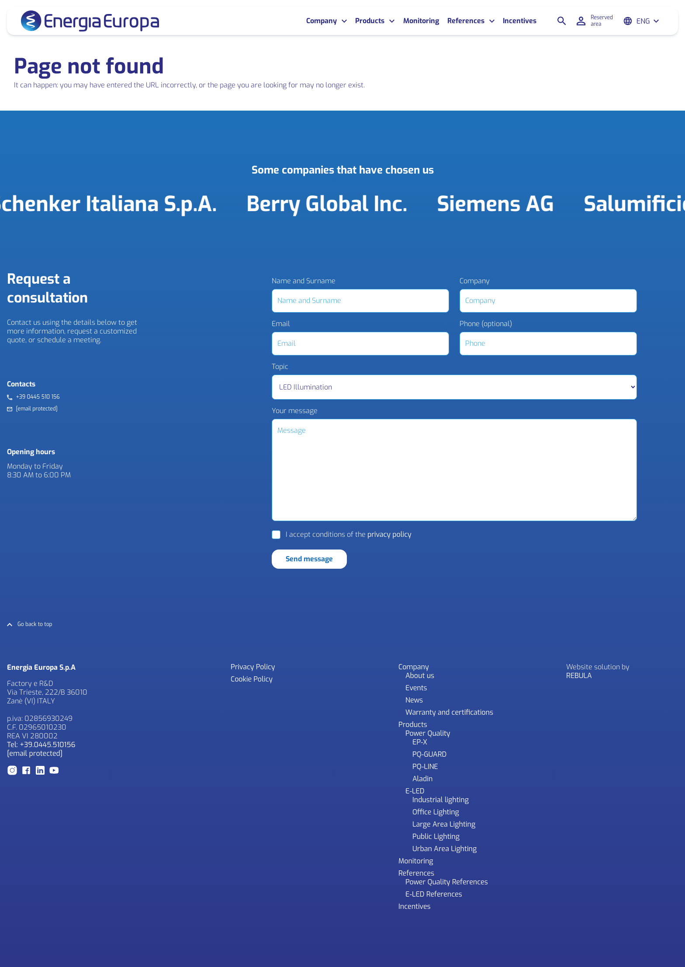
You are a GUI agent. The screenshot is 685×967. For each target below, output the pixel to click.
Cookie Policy (252, 679)
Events (416, 687)
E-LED (415, 791)
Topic (280, 366)
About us (419, 675)
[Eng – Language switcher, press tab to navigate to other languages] (648, 21)
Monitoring (421, 21)
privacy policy (389, 534)
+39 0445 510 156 (37, 397)
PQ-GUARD (429, 754)
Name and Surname (304, 281)
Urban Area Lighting (444, 848)
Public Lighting (436, 836)
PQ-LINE (425, 766)
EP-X (419, 742)
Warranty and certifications (449, 712)
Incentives (519, 21)
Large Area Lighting (443, 824)
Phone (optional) (486, 324)
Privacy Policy (253, 666)
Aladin (422, 778)
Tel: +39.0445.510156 (41, 744)
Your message (295, 411)
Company (321, 21)
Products (369, 21)
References (465, 21)
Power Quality (427, 733)
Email (281, 324)
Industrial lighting (440, 799)
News (414, 700)
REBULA (579, 675)
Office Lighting (435, 812)
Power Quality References (446, 882)
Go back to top (34, 624)
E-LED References (433, 894)
